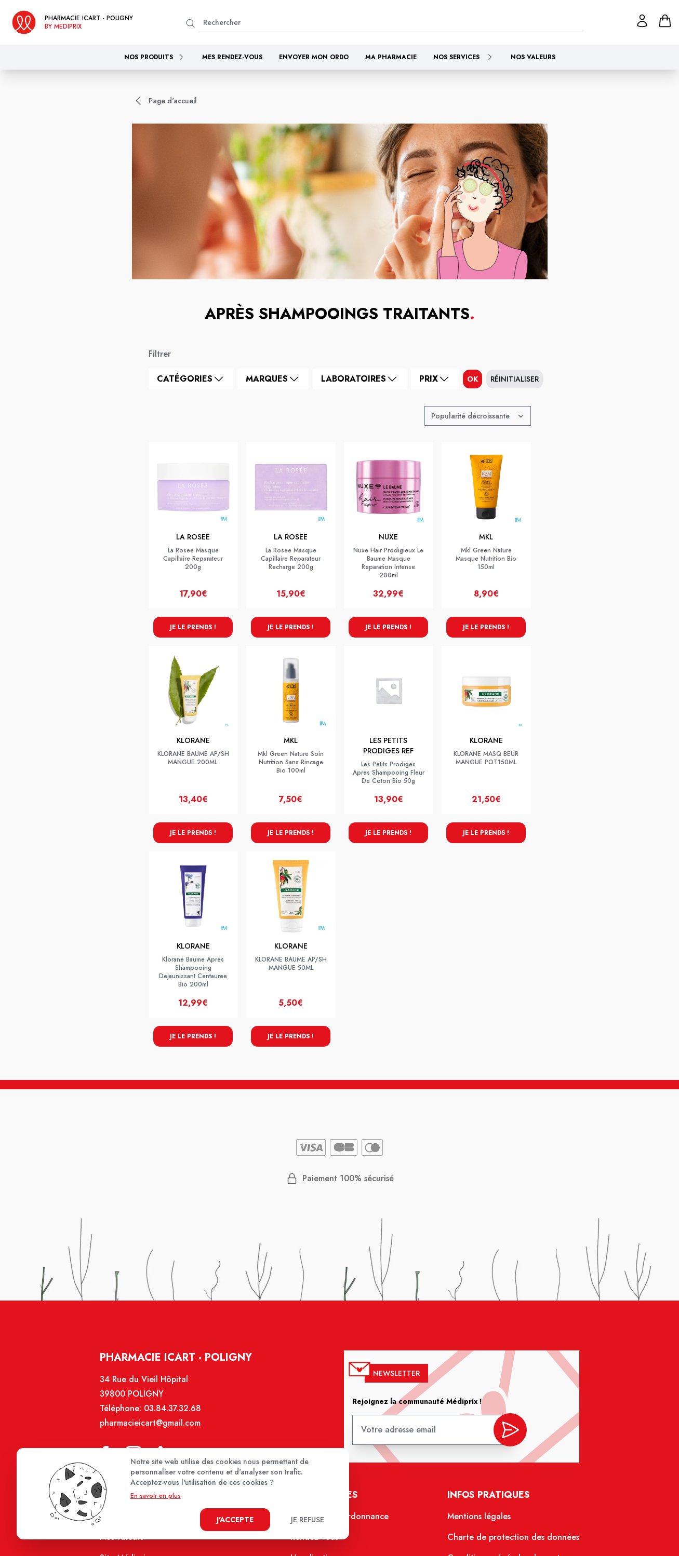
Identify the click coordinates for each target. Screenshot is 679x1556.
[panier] (665, 20)
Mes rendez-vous (232, 57)
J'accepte (235, 1519)
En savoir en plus (155, 1496)
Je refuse (307, 1519)
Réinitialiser (514, 379)
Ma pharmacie (391, 57)
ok (472, 379)
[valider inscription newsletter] (510, 1429)
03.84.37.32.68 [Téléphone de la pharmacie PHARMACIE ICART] (172, 1408)
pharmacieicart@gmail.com (150, 1423)
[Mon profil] (642, 20)
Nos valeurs (533, 57)
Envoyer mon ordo (314, 57)
